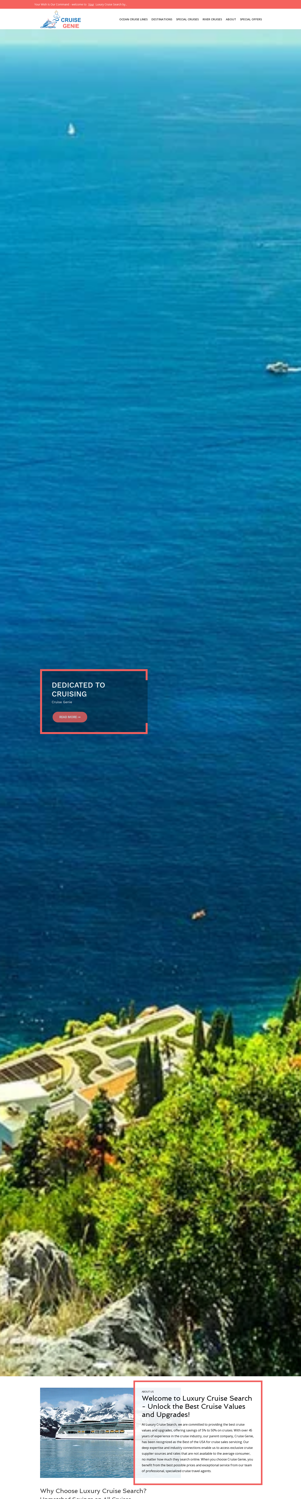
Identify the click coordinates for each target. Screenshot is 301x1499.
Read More (69, 717)
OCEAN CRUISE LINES (133, 19)
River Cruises (212, 19)
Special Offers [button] (251, 19)
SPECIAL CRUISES (187, 19)
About (231, 19)
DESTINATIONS (161, 19)
